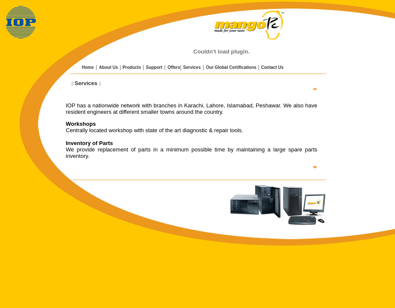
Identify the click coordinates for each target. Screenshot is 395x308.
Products (132, 67)
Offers (173, 67)
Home (87, 67)
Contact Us (272, 67)
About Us (108, 67)
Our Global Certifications (231, 67)
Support (154, 67)
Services (192, 67)
